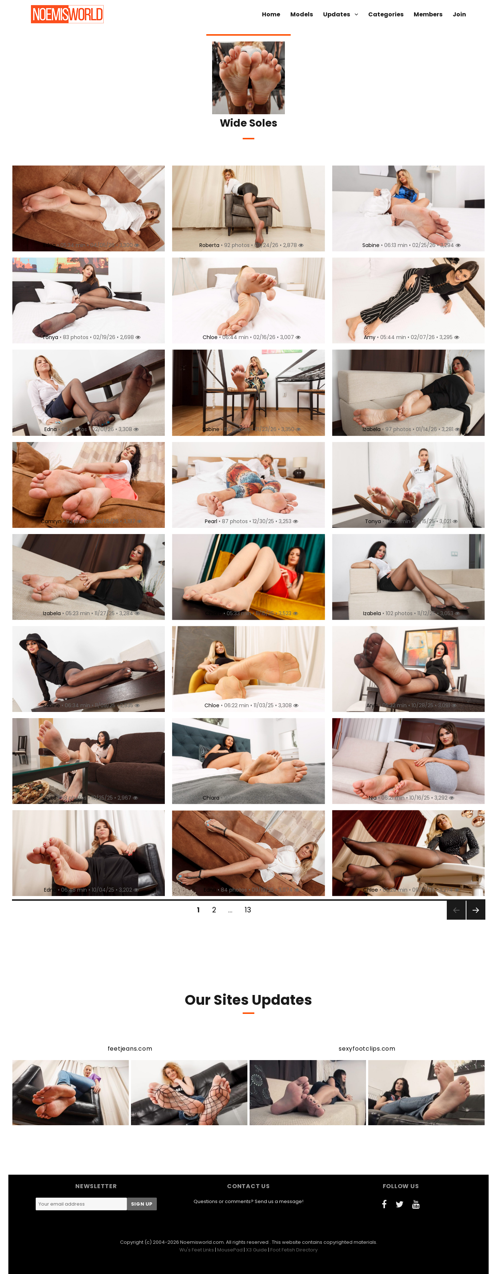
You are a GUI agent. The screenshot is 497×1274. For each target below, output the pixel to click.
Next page (476, 919)
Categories (385, 14)
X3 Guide (256, 1249)
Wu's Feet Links (196, 1249)
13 (250, 910)
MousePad (230, 1249)
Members (428, 14)
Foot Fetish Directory (294, 1249)
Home (271, 14)
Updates (336, 14)
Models (301, 14)
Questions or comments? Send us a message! (248, 1201)
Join (459, 14)
